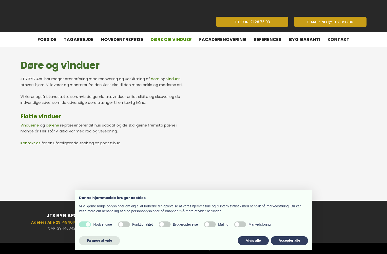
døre (155, 78)
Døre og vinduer (171, 39)
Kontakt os (30, 142)
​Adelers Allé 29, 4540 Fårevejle (61, 222)
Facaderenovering (222, 39)
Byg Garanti (304, 39)
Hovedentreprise (122, 39)
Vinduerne (29, 125)
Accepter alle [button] (289, 240)
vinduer (173, 78)
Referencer (268, 39)
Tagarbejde (79, 39)
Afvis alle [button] (253, 240)
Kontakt (338, 39)
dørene (52, 125)
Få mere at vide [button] (99, 240)
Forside (47, 39)
